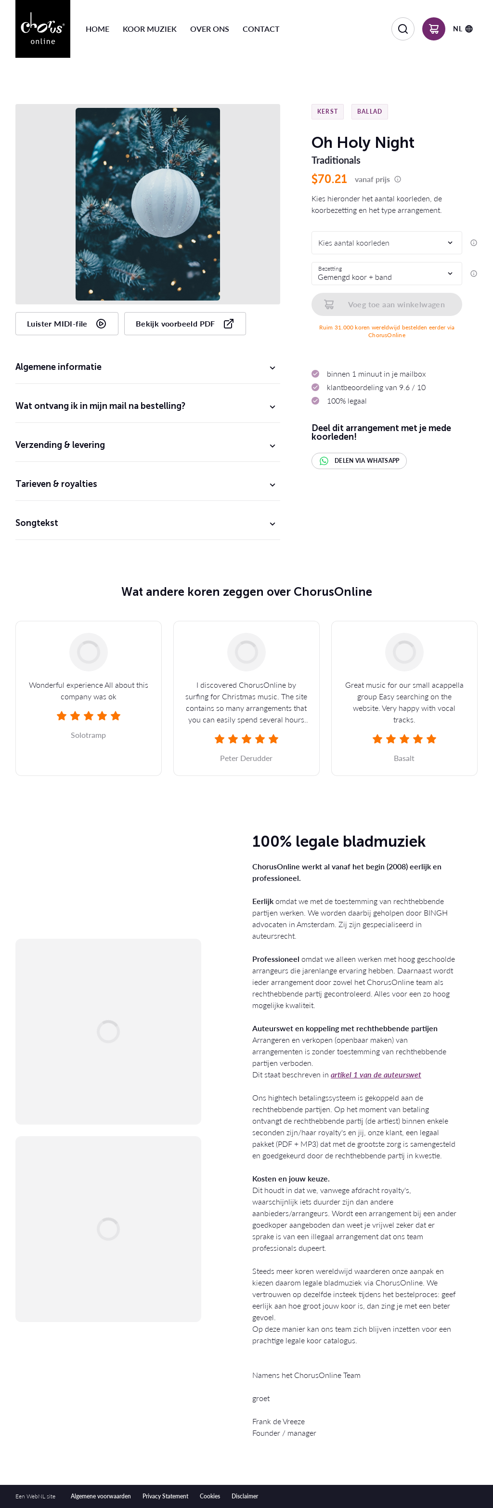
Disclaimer (245, 1496)
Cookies (210, 1496)
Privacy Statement (165, 1496)
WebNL (35, 1496)
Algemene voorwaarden (101, 1496)
